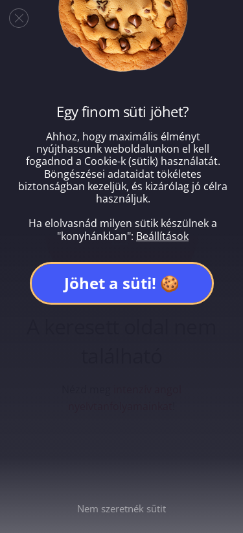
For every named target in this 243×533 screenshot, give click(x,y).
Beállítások (162, 236)
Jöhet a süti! (110, 283)
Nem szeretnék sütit (121, 508)
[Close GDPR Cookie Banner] (19, 18)
